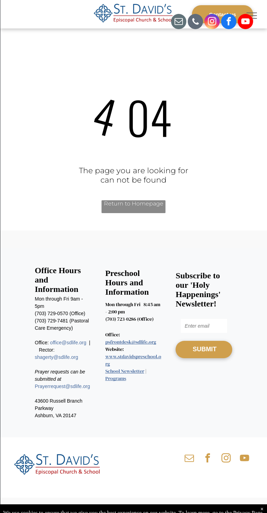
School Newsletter (124, 371)
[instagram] (212, 22)
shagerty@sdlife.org (56, 357)
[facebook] (228, 22)
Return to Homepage (133, 203)
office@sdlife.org (68, 342)
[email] (178, 22)
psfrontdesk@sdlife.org (130, 341)
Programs (115, 378)
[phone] (195, 22)
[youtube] (245, 22)
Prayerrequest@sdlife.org (62, 386)
